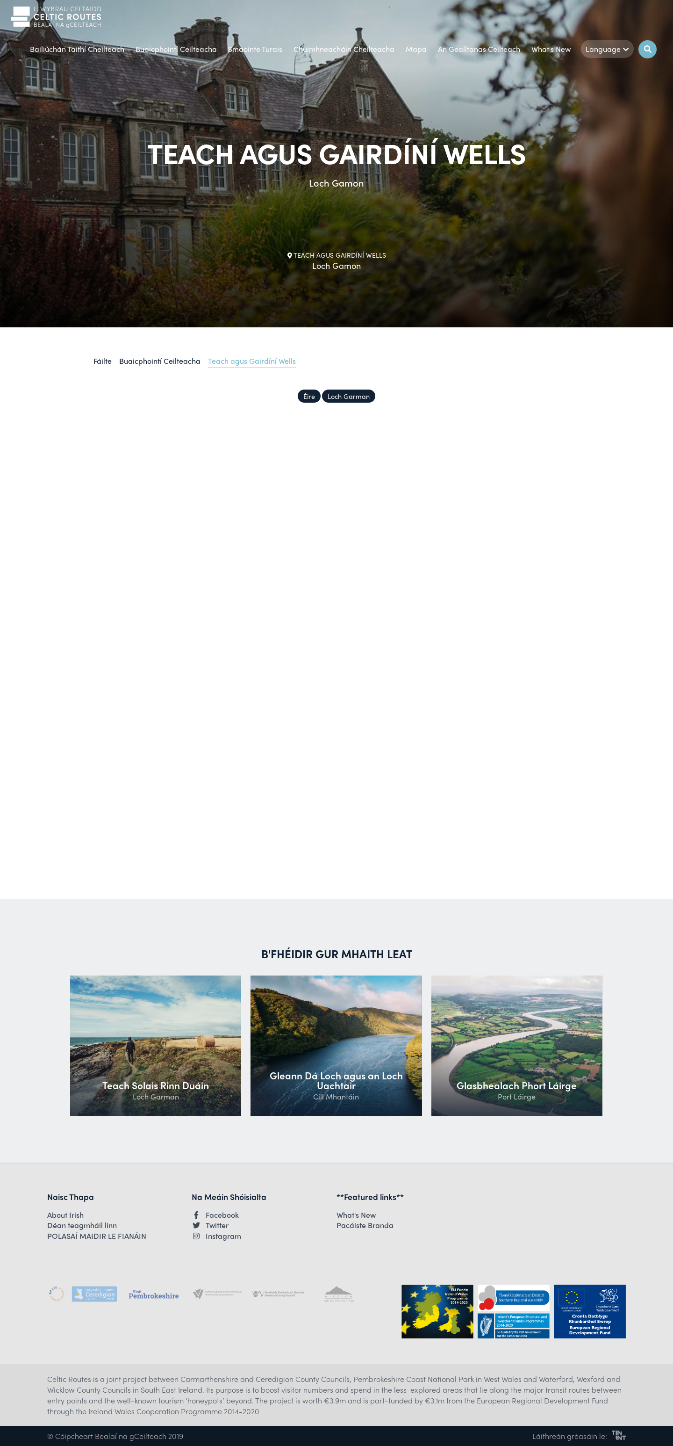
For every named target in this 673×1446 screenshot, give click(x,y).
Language (607, 48)
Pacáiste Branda (365, 1225)
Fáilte (102, 360)
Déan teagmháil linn (82, 1225)
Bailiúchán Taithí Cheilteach (77, 48)
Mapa (416, 48)
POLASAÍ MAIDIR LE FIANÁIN (96, 1236)
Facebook (215, 1215)
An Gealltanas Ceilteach (479, 48)
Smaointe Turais (255, 48)
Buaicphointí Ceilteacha (176, 48)
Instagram (216, 1236)
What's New (551, 48)
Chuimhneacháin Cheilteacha (344, 48)
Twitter (210, 1225)
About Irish (65, 1215)
